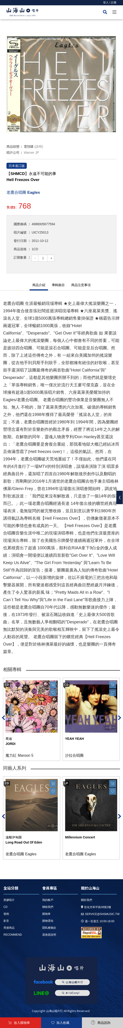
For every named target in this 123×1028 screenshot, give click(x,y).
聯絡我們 (47, 907)
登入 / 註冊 (110, 2)
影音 (6, 920)
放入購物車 (22, 1023)
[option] (61, 84)
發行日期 (20, 241)
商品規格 (20, 249)
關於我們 (86, 900)
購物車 (46, 914)
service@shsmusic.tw (100, 914)
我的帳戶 (47, 900)
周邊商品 (9, 927)
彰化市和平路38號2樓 (96, 907)
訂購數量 (20, 257)
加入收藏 (63, 1023)
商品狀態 (12, 146)
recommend (12, 934)
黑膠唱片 (9, 900)
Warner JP (31, 152)
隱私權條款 (49, 927)
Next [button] (119, 717)
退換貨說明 (49, 934)
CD (5, 907)
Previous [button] (3, 717)
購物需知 (47, 920)
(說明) (38, 146)
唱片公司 (12, 152)
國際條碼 (20, 224)
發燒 (6, 914)
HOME (22, 13)
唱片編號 (20, 232)
